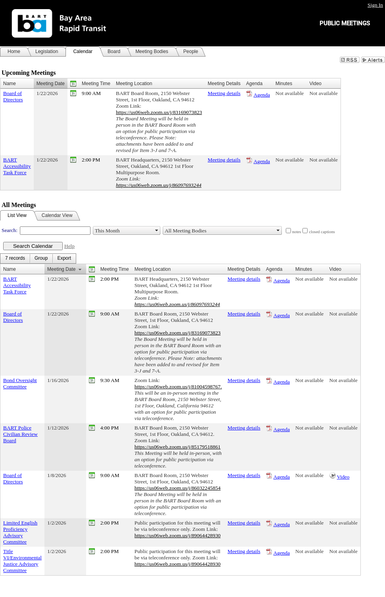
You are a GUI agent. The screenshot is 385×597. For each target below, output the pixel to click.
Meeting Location (134, 83)
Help (69, 246)
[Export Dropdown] (64, 258)
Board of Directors (13, 96)
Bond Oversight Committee (20, 383)
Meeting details (224, 93)
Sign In (375, 5)
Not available (289, 93)
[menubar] (38, 258)
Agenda (262, 95)
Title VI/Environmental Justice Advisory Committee (22, 560)
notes (296, 232)
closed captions (322, 232)
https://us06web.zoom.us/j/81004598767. (178, 387)
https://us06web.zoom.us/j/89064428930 (178, 535)
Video (343, 477)
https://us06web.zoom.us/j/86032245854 (178, 488)
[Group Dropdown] (41, 258)
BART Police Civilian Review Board (20, 434)
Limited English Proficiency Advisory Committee (20, 532)
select (156, 230)
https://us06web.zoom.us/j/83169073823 (159, 112)
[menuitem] (15, 258)
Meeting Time (96, 83)
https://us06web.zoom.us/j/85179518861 (178, 447)
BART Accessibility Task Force (17, 166)
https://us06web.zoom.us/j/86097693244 (158, 185)
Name (9, 83)
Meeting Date (51, 83)
